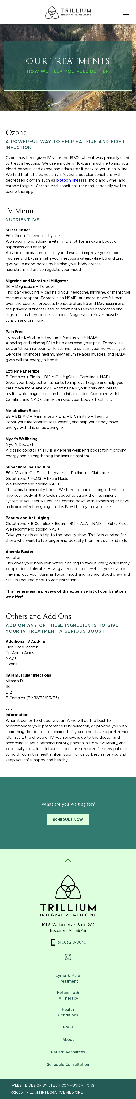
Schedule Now (68, 819)
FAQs (68, 1027)
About (68, 1040)
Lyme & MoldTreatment (68, 978)
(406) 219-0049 (72, 942)
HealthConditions (68, 1012)
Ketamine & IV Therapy (68, 995)
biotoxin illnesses (71, 180)
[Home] (68, 12)
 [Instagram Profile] (68, 957)
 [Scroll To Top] (68, 860)
